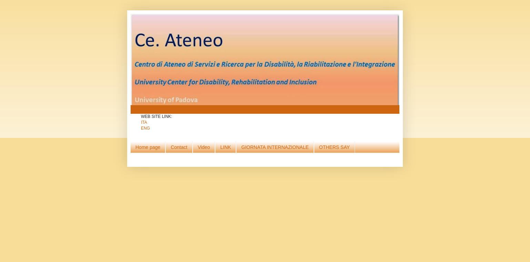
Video (204, 147)
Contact (179, 147)
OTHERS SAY (334, 147)
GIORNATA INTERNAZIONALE (275, 147)
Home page (147, 147)
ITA (144, 122)
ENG (145, 128)
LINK (225, 147)
